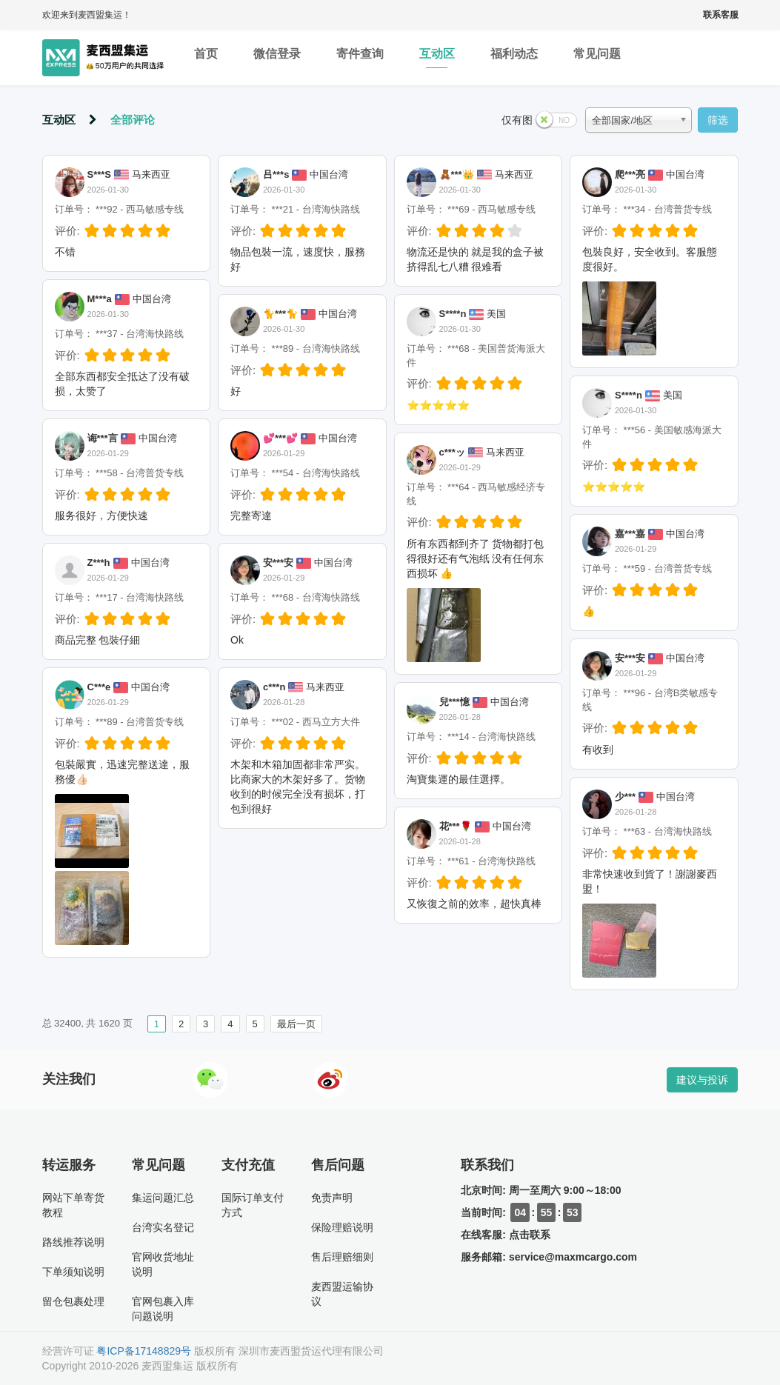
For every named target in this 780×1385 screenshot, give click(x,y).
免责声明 (332, 1198)
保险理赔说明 (342, 1227)
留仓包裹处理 (73, 1301)
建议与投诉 (702, 1080)
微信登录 (277, 57)
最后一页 (296, 1023)
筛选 (717, 120)
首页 (206, 57)
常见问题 (597, 57)
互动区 (437, 57)
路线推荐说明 (73, 1242)
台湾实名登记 (163, 1227)
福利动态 (514, 57)
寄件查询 (360, 57)
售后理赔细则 (342, 1257)
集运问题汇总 (163, 1198)
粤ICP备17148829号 (143, 1351)
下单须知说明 (73, 1272)
